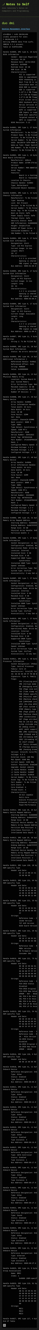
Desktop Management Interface (16, 29)
